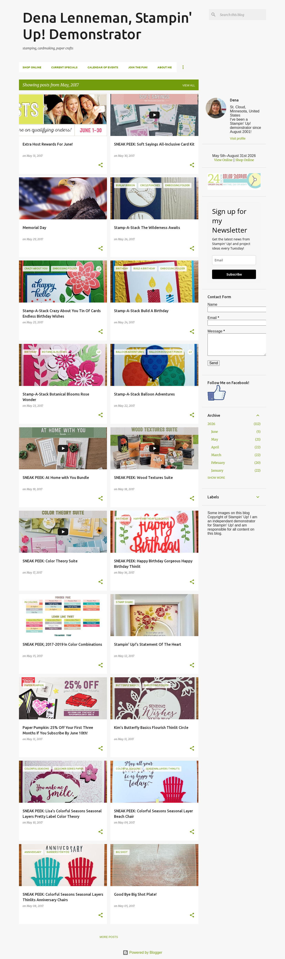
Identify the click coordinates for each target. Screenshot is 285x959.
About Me (164, 67)
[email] (234, 260)
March (216, 455)
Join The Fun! (137, 67)
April (215, 447)
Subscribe (234, 274)
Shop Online (32, 67)
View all (188, 85)
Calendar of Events (103, 67)
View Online (223, 160)
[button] (100, 165)
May (214, 439)
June (214, 432)
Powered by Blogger (142, 952)
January (217, 470)
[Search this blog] (242, 14)
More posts (109, 937)
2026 (211, 424)
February (218, 463)
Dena (234, 100)
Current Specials (64, 67)
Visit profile (237, 138)
